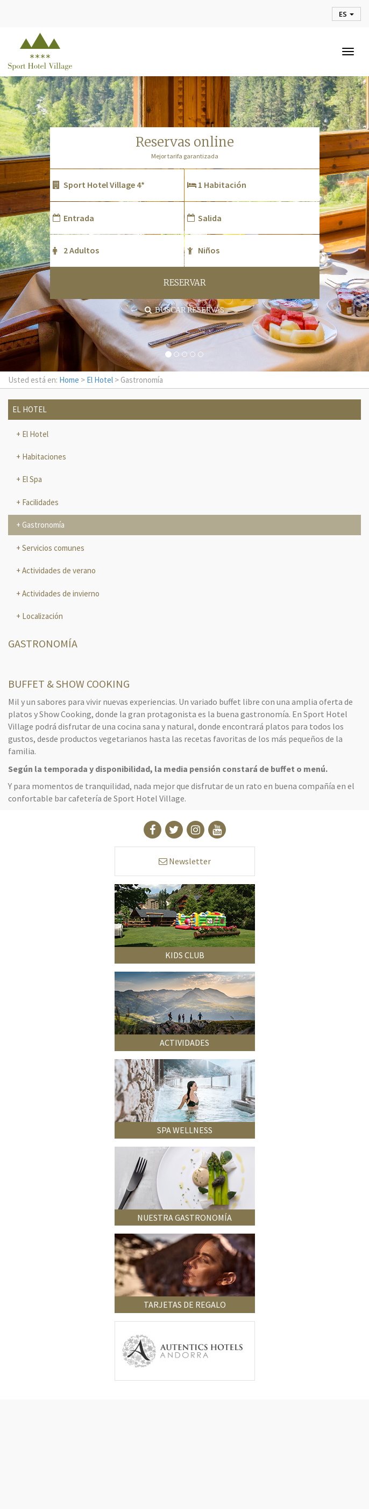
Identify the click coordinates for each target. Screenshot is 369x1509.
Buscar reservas (184, 310)
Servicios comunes (52, 548)
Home (69, 380)
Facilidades (39, 502)
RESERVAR (185, 283)
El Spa (31, 479)
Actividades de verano (58, 570)
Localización (41, 616)
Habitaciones (43, 456)
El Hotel (100, 380)
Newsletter (185, 861)
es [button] (346, 14)
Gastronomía (42, 525)
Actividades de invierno (60, 593)
